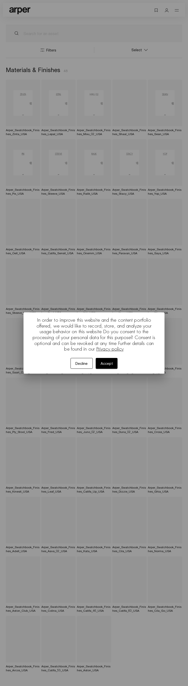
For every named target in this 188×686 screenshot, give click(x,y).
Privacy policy (110, 349)
